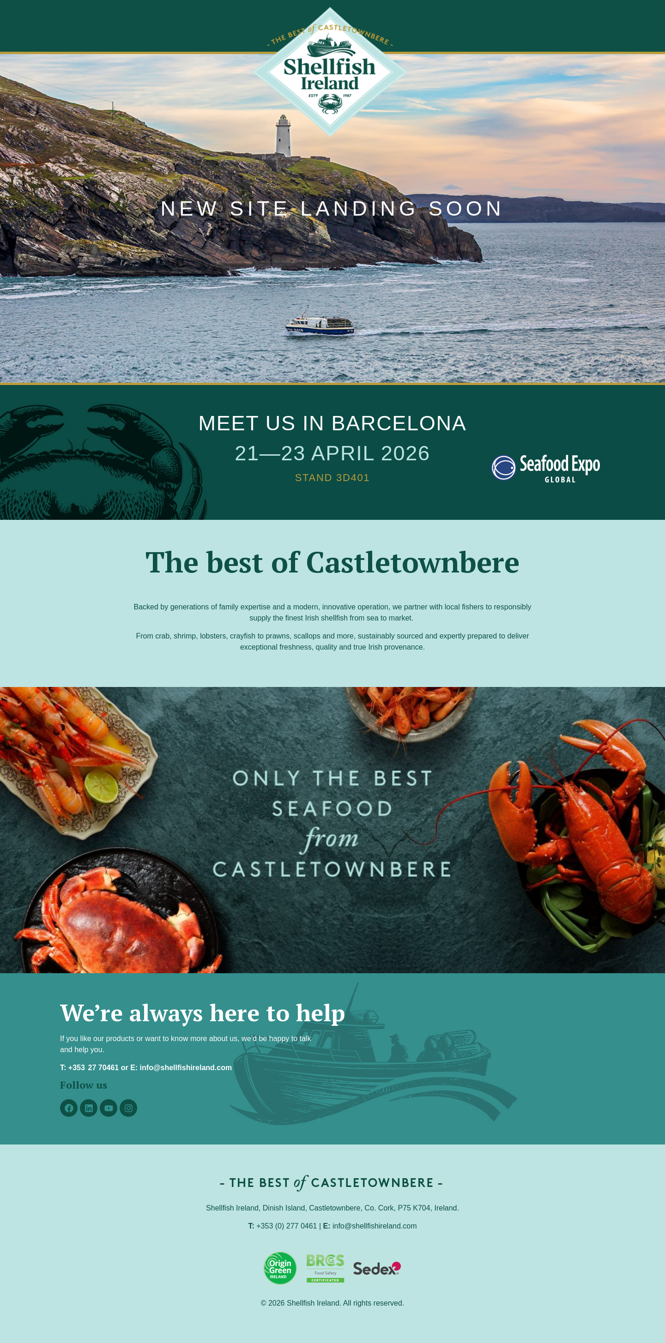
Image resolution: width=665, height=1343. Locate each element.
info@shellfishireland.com (186, 1068)
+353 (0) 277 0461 (286, 1226)
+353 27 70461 (93, 1068)
